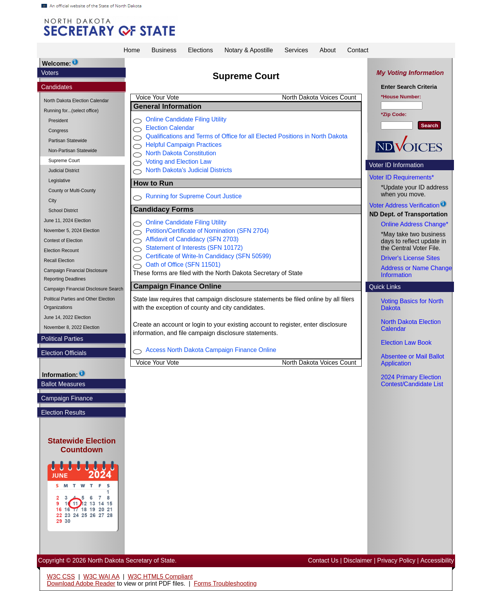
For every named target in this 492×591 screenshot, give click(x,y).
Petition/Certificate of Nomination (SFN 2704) (207, 230)
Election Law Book (406, 342)
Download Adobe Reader (81, 583)
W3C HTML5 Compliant (160, 576)
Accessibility (437, 560)
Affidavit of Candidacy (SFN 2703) (192, 239)
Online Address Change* (414, 224)
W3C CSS (61, 576)
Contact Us (323, 560)
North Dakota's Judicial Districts (189, 170)
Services (296, 50)
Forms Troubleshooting (225, 583)
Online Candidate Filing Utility (186, 119)
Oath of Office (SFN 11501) (183, 264)
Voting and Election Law (178, 161)
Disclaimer (358, 560)
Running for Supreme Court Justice (194, 196)
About (328, 50)
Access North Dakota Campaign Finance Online (211, 350)
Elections (200, 50)
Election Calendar (170, 128)
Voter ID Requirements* (401, 177)
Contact (357, 50)
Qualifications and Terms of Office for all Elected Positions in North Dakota (246, 136)
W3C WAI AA (101, 576)
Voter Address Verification (404, 205)
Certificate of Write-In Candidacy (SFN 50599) (208, 256)
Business (163, 50)
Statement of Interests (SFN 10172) (194, 247)
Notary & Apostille (248, 50)
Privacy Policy (396, 560)
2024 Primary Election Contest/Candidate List (412, 380)
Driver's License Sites (410, 258)
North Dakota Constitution (181, 153)
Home (131, 50)
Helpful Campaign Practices (183, 144)
